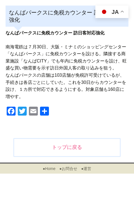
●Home (49, 168)
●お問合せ (68, 168)
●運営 (86, 168)
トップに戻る (67, 147)
